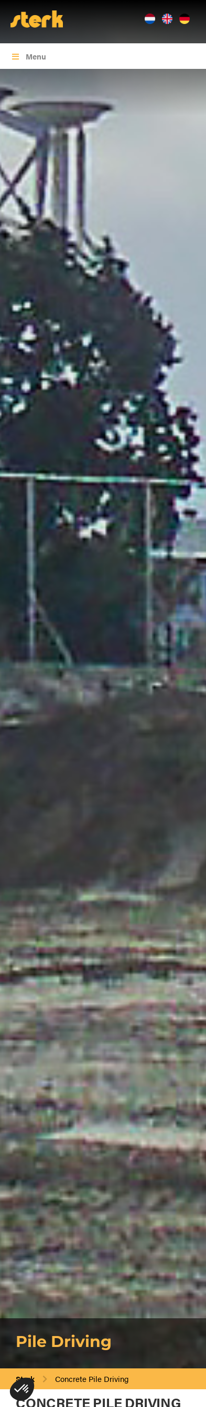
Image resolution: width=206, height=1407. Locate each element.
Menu (28, 56)
